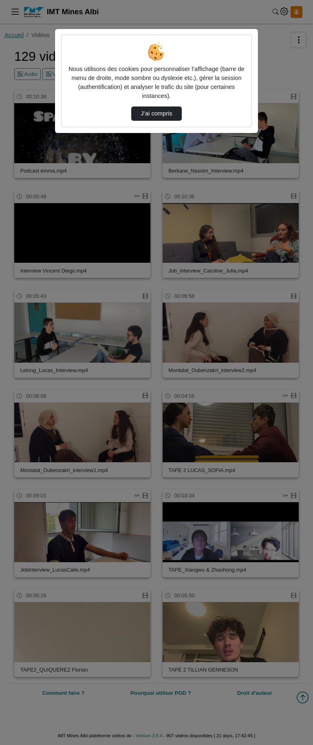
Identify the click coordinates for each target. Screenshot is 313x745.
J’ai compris (156, 113)
